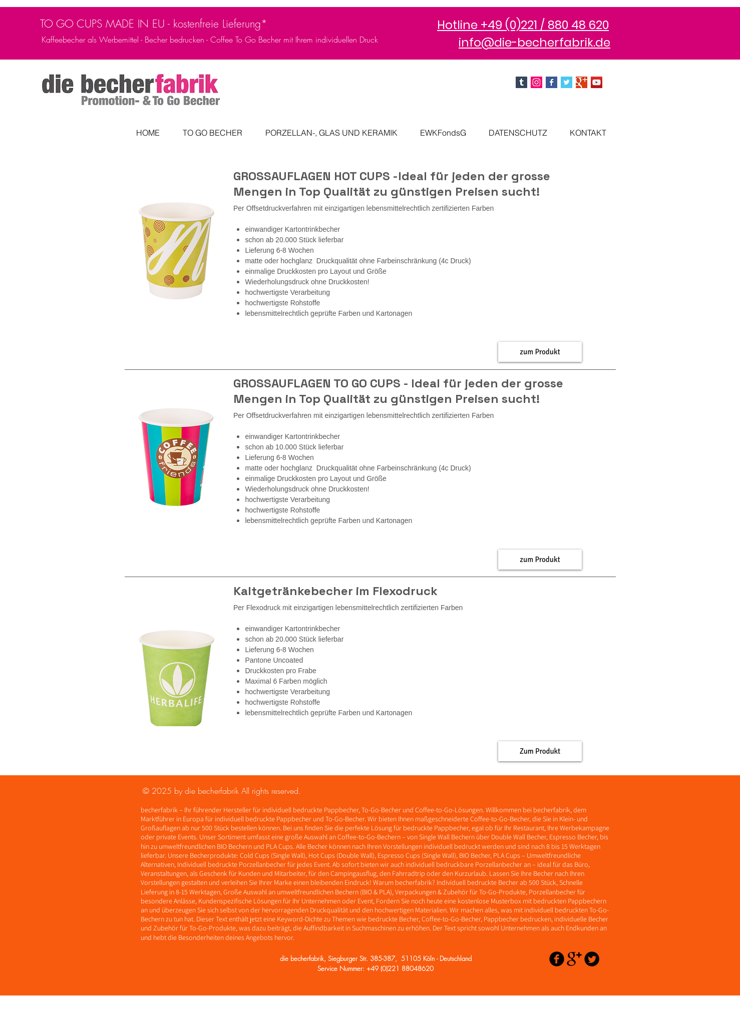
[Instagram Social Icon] (536, 82)
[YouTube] (596, 82)
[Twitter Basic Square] (566, 82)
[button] (540, 352)
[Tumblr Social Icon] (521, 82)
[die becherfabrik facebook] (551, 82)
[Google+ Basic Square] (581, 82)
